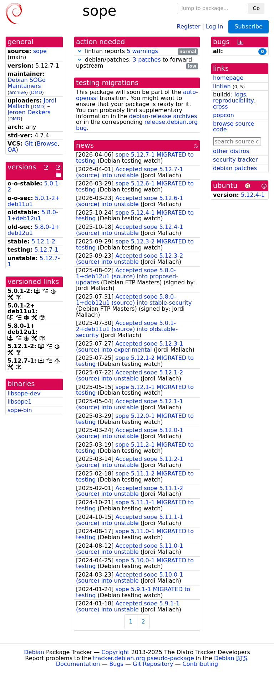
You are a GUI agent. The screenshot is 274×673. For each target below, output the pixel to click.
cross (220, 106)
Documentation (78, 664)
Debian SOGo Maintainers (26, 83)
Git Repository (153, 664)
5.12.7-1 (47, 249)
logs (240, 94)
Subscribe (248, 26)
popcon (223, 115)
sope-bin (19, 410)
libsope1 (19, 401)
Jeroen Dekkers (29, 112)
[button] (79, 51)
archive (17, 92)
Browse (47, 143)
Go (256, 8)
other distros (231, 151)
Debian (34, 652)
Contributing (200, 664)
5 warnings (142, 51)
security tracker (235, 159)
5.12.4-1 (253, 194)
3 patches (147, 59)
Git (28, 143)
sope (40, 51)
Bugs (116, 664)
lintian (222, 86)
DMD (36, 92)
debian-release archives (163, 116)
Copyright (115, 652)
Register (189, 26)
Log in (214, 26)
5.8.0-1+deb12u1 (32, 215)
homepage (228, 77)
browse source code (233, 126)
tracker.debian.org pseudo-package (143, 658)
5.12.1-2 (43, 241)
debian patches (235, 168)
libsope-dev (23, 393)
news (85, 145)
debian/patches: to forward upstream (137, 63)
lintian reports (137, 51)
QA (11, 149)
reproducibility (233, 100)
